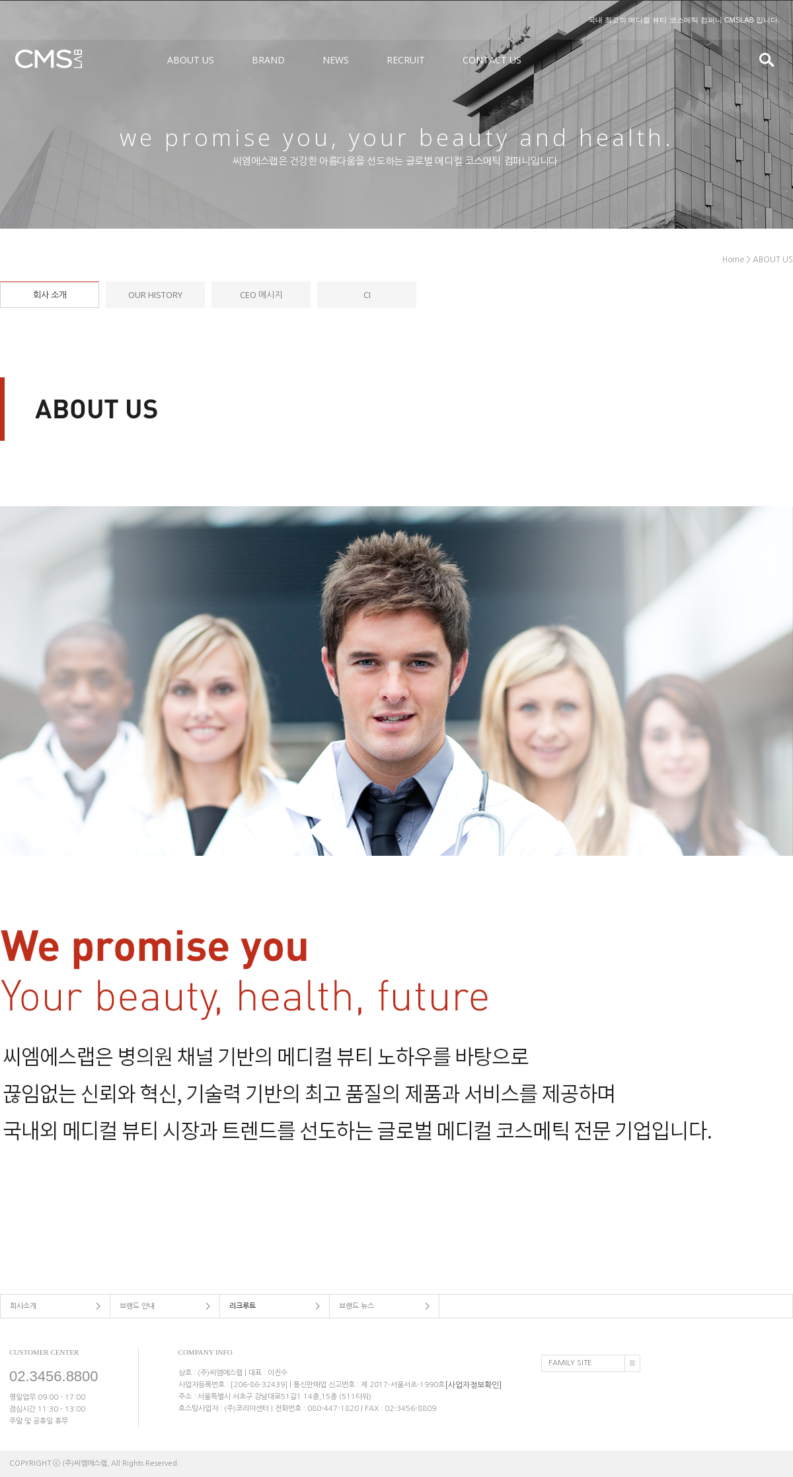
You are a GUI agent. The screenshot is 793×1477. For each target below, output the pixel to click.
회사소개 (23, 1306)
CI (367, 295)
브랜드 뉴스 (356, 1306)
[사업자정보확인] (473, 1384)
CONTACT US (492, 60)
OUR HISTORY (155, 295)
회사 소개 (50, 295)
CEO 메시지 (261, 295)
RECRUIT (406, 60)
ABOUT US (190, 60)
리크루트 (242, 1306)
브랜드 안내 (137, 1306)
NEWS (335, 60)
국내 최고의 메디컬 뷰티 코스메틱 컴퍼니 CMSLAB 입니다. (684, 20)
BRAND (268, 60)
